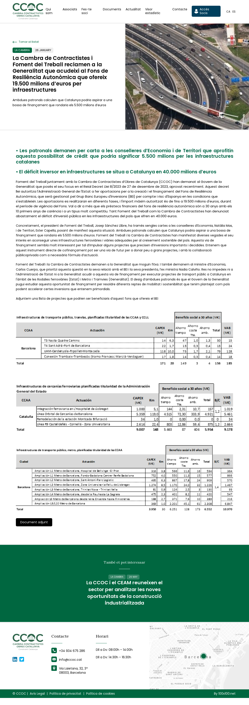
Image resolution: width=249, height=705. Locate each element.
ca (228, 12)
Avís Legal (37, 700)
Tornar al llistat (26, 42)
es (234, 12)
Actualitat (133, 9)
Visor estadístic (152, 11)
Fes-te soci (87, 11)
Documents (112, 9)
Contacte (179, 9)
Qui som (49, 11)
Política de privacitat (65, 700)
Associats (70, 9)
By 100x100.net (225, 700)
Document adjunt (34, 522)
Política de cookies (100, 700)
